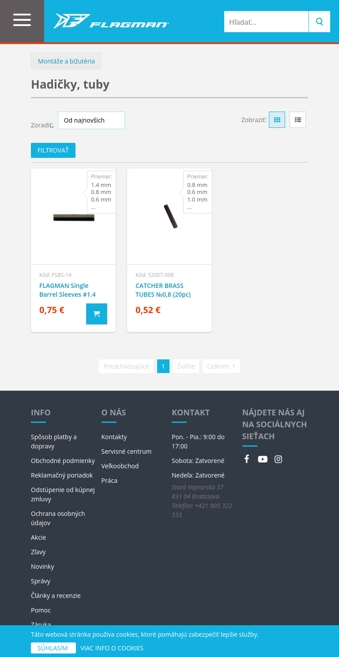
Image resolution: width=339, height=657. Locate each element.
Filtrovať (53, 150)
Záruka (41, 624)
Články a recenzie (56, 595)
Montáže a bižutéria (66, 61)
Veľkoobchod (120, 466)
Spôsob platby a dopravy (54, 441)
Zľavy (38, 552)
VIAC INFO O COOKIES (111, 648)
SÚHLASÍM (53, 648)
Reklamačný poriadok (62, 475)
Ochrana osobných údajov (58, 518)
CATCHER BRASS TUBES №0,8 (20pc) (163, 290)
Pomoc (41, 610)
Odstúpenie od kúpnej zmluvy (63, 494)
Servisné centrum (127, 451)
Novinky (42, 566)
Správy (40, 581)
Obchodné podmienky (63, 460)
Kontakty (114, 437)
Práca (109, 480)
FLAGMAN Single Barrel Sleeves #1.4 (67, 290)
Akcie (38, 537)
